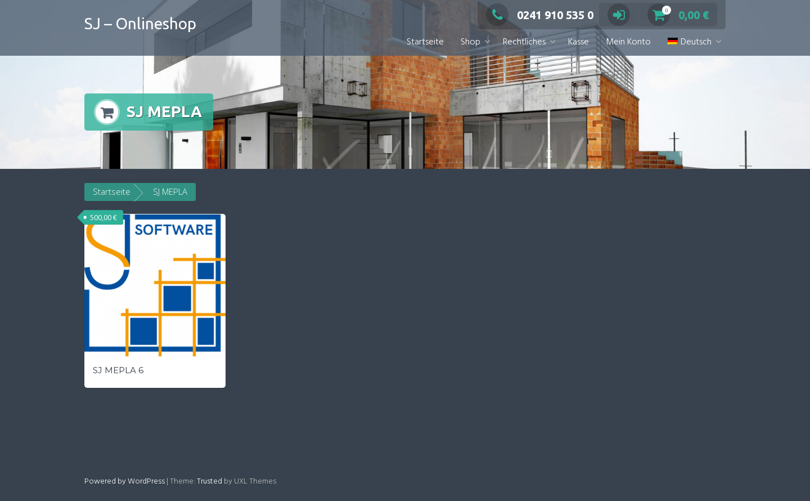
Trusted (209, 481)
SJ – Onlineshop (140, 23)
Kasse (578, 42)
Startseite (425, 42)
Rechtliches (524, 42)
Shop (470, 42)
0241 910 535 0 (539, 14)
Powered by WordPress (124, 481)
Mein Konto (628, 42)
